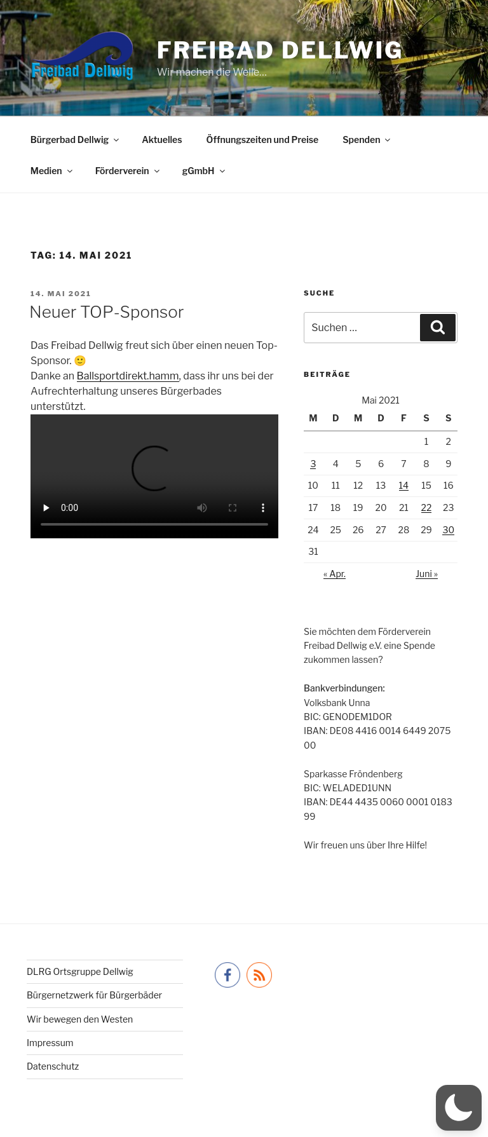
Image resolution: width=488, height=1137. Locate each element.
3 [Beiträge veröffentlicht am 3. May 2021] (313, 463)
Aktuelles (162, 139)
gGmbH (204, 170)
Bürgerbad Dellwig (75, 139)
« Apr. (334, 573)
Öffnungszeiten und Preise (263, 139)
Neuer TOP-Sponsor (106, 312)
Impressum (50, 1042)
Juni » (427, 573)
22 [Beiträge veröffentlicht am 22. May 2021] (426, 507)
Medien (52, 170)
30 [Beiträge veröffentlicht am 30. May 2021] (448, 529)
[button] (459, 1108)
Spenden (367, 139)
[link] (128, 376)
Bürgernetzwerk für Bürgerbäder (94, 995)
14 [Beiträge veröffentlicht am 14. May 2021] (404, 485)
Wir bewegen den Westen (80, 1019)
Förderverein (128, 170)
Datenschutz (53, 1066)
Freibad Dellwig (280, 50)
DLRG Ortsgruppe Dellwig (80, 971)
